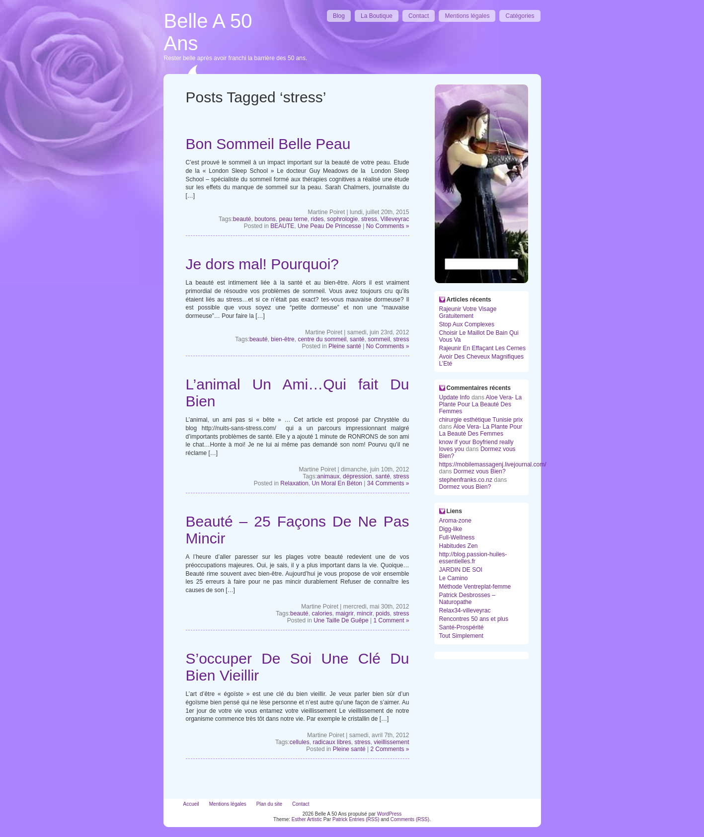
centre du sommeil (322, 339)
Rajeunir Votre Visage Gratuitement (468, 312)
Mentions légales (467, 15)
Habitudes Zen (458, 545)
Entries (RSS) (364, 819)
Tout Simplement (461, 635)
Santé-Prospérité (461, 627)
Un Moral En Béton (337, 483)
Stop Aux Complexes (466, 324)
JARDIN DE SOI (460, 569)
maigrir (344, 613)
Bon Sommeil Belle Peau (268, 144)
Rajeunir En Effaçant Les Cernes (482, 348)
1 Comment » (391, 620)
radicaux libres (332, 742)
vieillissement (391, 742)
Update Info (454, 397)
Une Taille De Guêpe (341, 620)
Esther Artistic (307, 819)
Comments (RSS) (410, 819)
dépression (357, 476)
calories (322, 613)
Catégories (519, 15)
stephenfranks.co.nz (465, 479)
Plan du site (269, 804)
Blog (339, 15)
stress (369, 219)
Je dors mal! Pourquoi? (262, 264)
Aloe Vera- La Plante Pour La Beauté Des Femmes (480, 404)
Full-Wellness (457, 537)
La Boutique (376, 15)
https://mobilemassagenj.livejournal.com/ (493, 464)
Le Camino (453, 578)
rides (317, 219)
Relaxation (294, 483)
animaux (328, 476)
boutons (265, 219)
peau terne (293, 219)
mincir (364, 613)
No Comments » (387, 226)
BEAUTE (282, 226)
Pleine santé (344, 346)
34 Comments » (388, 483)
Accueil (191, 804)
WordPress (389, 814)
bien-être (282, 339)
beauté (242, 219)
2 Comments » (389, 749)
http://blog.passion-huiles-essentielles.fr (473, 558)
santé (357, 339)
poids (383, 613)
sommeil (379, 339)
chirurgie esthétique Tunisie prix (481, 419)
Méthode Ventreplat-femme (475, 586)
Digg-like (451, 529)
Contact (418, 15)
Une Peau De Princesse (329, 226)
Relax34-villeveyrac (465, 610)
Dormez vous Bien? (480, 471)
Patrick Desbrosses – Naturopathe (467, 599)
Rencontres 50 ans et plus (473, 618)
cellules (300, 742)
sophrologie (342, 219)
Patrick (340, 819)
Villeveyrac (395, 219)
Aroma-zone (455, 520)
